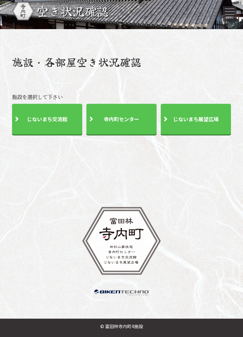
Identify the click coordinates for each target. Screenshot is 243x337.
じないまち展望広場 (196, 119)
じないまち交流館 (47, 119)
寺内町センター (121, 119)
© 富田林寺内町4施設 (121, 326)
